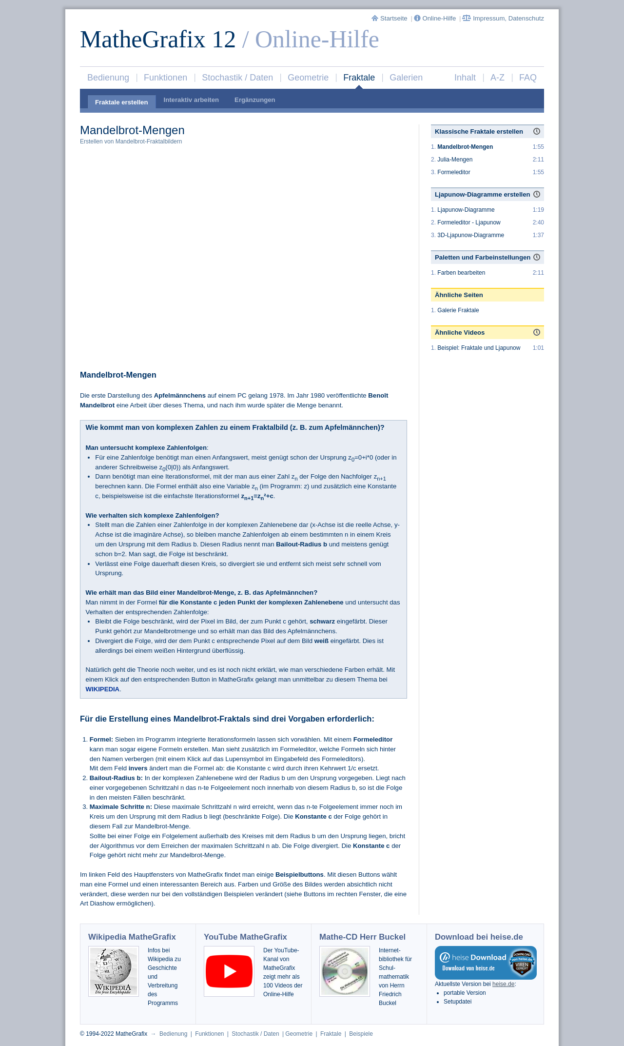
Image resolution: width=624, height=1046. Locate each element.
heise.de (503, 984)
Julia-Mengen (454, 159)
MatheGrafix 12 (158, 39)
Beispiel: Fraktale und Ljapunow (478, 347)
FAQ (528, 77)
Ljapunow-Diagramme (465, 209)
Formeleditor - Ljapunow (468, 222)
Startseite (390, 18)
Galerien (406, 77)
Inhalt (465, 77)
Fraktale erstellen (121, 102)
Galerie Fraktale (458, 310)
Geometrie (308, 77)
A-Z (497, 77)
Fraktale (359, 77)
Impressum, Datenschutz (503, 18)
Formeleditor (453, 172)
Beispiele (361, 1033)
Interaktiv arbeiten (191, 99)
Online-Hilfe (436, 18)
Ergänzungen (254, 99)
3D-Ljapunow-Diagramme (470, 235)
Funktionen (165, 77)
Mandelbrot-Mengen (465, 146)
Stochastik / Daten (237, 77)
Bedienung (108, 77)
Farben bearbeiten (461, 272)
